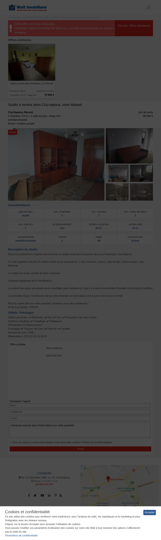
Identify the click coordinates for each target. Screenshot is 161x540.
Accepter (150, 512)
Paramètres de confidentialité (21, 535)
